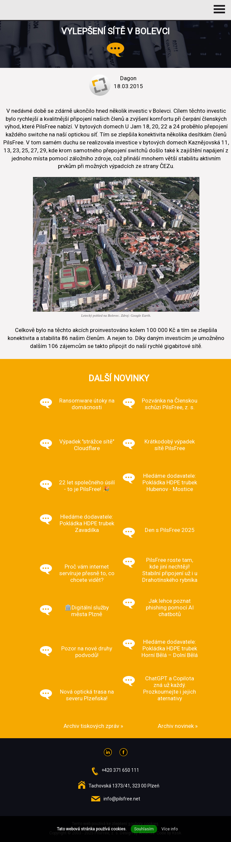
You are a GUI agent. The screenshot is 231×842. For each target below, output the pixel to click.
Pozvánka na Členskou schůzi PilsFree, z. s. (169, 404)
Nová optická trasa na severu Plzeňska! (87, 695)
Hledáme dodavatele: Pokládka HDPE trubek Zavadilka (87, 523)
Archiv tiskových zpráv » (93, 726)
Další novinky (119, 378)
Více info (169, 829)
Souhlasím (144, 829)
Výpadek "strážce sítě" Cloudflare (86, 444)
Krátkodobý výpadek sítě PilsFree (169, 444)
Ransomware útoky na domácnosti (87, 404)
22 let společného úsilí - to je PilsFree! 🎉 (87, 485)
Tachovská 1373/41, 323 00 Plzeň (124, 785)
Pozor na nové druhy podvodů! (86, 651)
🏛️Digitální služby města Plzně (87, 610)
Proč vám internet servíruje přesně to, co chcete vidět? (87, 573)
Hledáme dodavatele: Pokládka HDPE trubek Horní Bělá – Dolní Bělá (169, 648)
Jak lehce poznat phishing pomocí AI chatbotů (170, 607)
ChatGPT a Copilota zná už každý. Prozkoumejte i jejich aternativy (169, 688)
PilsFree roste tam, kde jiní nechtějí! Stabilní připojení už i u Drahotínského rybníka (169, 570)
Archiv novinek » (178, 726)
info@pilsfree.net (122, 798)
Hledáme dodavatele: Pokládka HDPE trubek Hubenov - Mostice (169, 482)
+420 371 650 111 (120, 770)
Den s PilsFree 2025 (170, 530)
